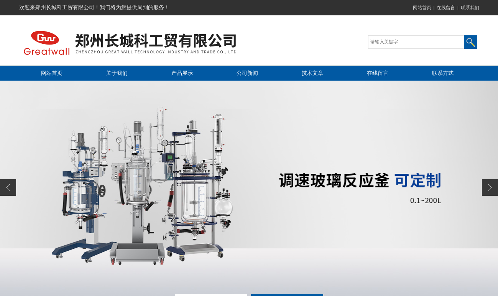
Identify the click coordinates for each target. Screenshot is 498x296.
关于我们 (117, 73)
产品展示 (182, 73)
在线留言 (446, 7)
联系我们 (470, 7)
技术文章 (312, 73)
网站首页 (422, 7)
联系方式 (443, 73)
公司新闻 (247, 73)
